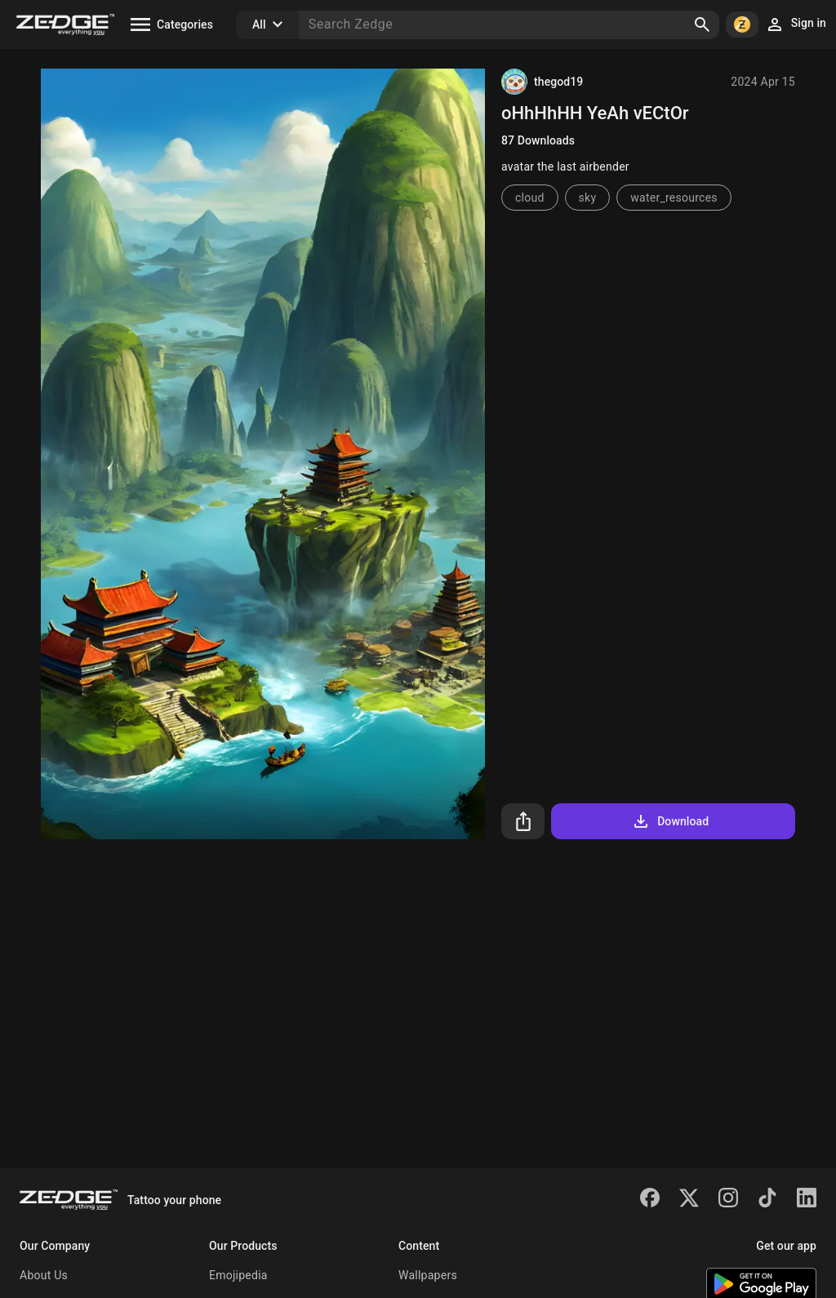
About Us (44, 1275)
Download (670, 821)
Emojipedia (238, 1275)
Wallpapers (427, 1275)
